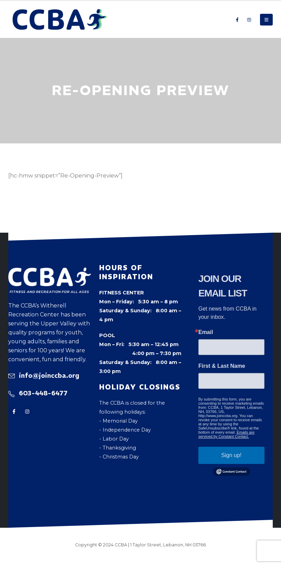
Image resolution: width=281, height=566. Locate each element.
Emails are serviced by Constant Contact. (226, 434)
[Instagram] (249, 19)
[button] (266, 20)
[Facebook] (237, 19)
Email (205, 332)
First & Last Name (221, 366)
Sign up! (231, 455)
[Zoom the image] (49, 272)
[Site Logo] (60, 19)
